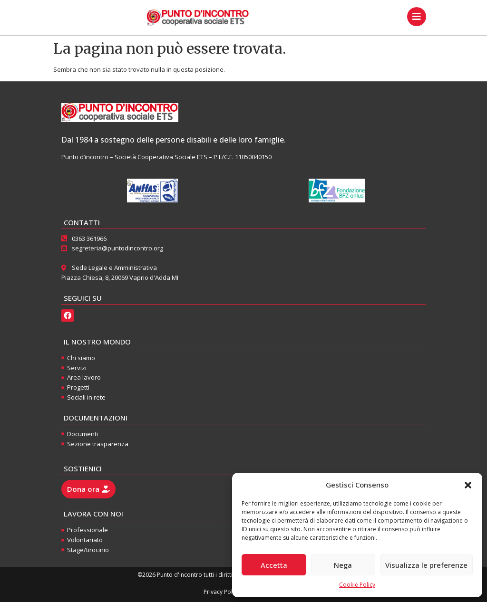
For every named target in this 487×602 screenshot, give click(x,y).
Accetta (274, 565)
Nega (343, 565)
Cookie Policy (357, 585)
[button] (468, 485)
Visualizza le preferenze (426, 565)
